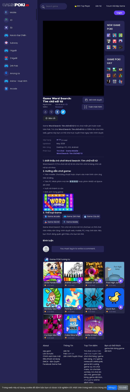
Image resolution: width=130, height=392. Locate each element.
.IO (8, 20)
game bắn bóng (112, 348)
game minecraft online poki (93, 360)
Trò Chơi (60, 151)
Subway (11, 42)
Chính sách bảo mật (52, 356)
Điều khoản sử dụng (51, 359)
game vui (88, 367)
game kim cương (91, 364)
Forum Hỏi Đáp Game (115, 6)
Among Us (12, 73)
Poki (65, 353)
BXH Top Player (82, 6)
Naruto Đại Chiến (15, 35)
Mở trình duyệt (93, 100)
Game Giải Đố (51, 222)
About (46, 345)
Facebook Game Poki (52, 364)
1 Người (10, 50)
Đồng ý (112, 387)
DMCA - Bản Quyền (51, 361)
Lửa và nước (48, 353)
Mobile (10, 12)
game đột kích (95, 377)
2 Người (10, 58)
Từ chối (122, 387)
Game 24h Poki (71, 216)
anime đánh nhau (92, 381)
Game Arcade (52, 216)
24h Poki (11, 65)
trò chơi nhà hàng (92, 355)
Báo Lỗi (50, 118)
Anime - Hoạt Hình (15, 81)
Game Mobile (72, 151)
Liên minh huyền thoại (73, 356)
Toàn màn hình (93, 107)
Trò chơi (87, 351)
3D (8, 27)
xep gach (47, 351)
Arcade (10, 88)
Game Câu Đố (91, 216)
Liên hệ (98, 6)
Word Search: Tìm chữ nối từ (69, 153)
